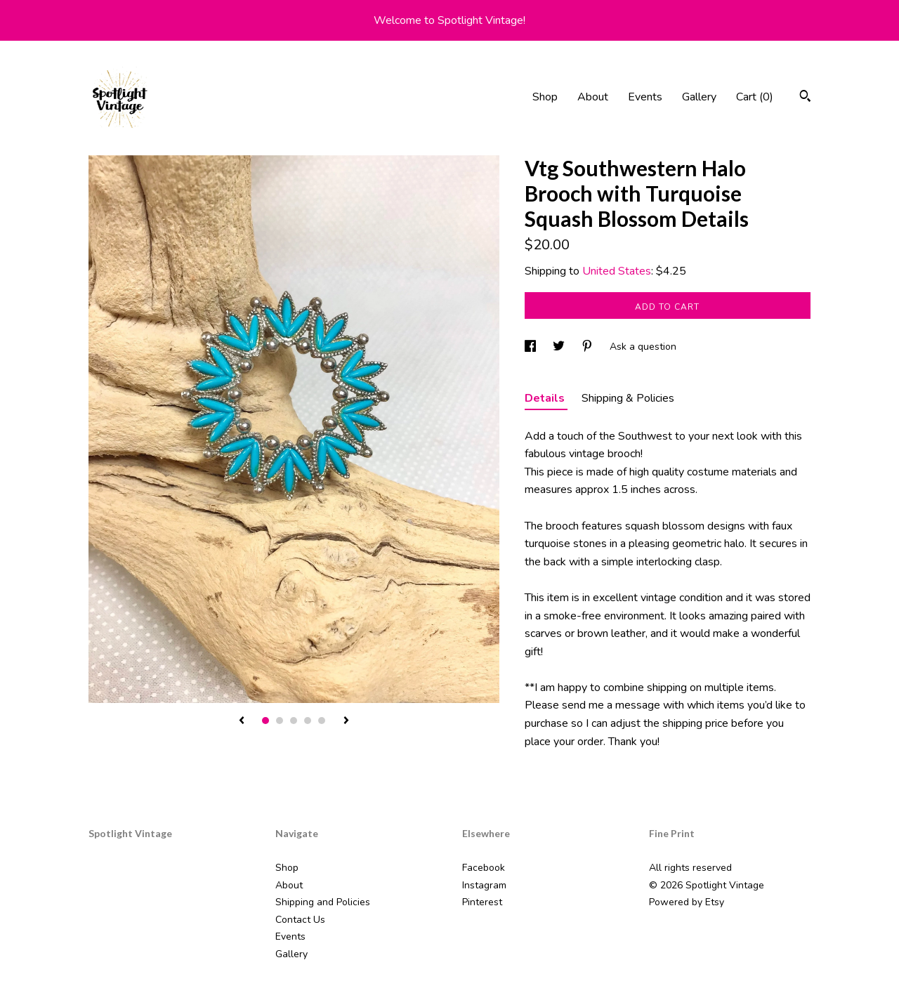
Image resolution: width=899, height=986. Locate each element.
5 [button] (321, 720)
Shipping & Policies (628, 398)
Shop (545, 97)
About (592, 97)
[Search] (805, 98)
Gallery (699, 97)
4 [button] (307, 720)
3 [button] (293, 720)
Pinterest (482, 902)
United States (616, 271)
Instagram (484, 885)
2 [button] (279, 720)
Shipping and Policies (322, 902)
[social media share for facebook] (532, 346)
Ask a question (643, 346)
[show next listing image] (346, 721)
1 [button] (265, 720)
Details (546, 398)
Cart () (754, 97)
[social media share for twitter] (560, 346)
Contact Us (300, 919)
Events (645, 97)
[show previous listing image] (241, 721)
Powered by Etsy (686, 902)
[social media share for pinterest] (589, 346)
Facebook (483, 867)
